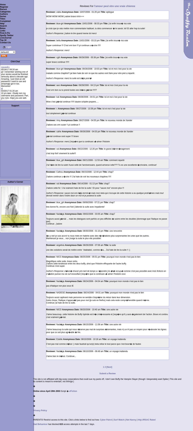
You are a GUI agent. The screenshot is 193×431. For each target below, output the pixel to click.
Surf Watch (119, 420)
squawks (5, 67)
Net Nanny (131, 420)
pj (2, 88)
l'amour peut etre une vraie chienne (114, 6)
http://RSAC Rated (146, 420)
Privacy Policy (40, 410)
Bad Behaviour (40, 424)
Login (8, 47)
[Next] (109, 367)
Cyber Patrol (106, 420)
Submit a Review (107, 373)
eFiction (73, 391)
